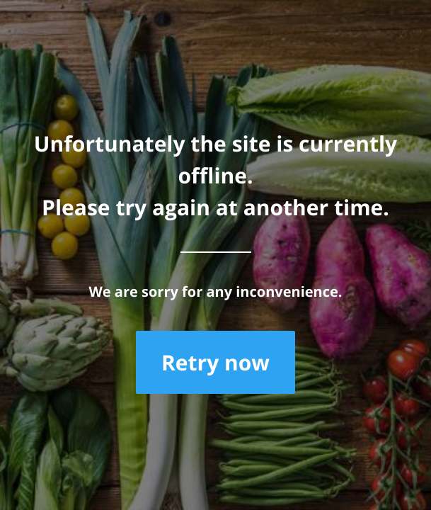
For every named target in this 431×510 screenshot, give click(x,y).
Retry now (215, 362)
